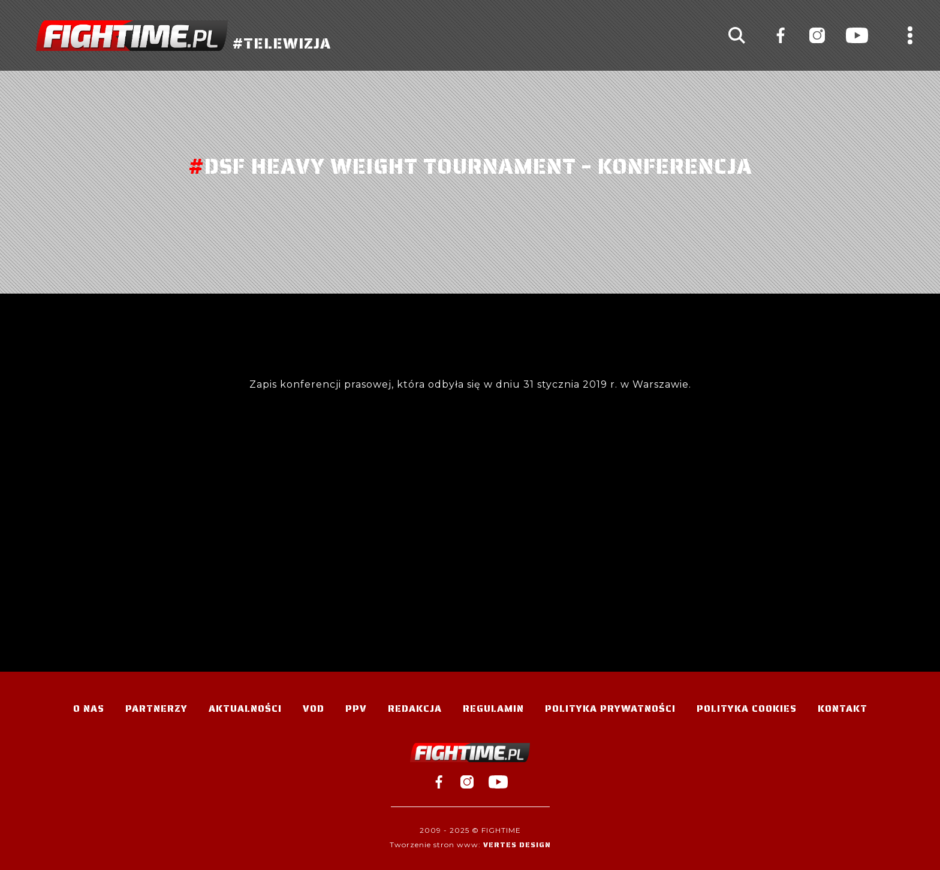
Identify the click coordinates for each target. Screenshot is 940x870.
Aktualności (245, 708)
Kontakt (842, 708)
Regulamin (493, 708)
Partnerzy (156, 708)
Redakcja (415, 708)
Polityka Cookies (747, 708)
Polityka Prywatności (610, 708)
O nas (88, 708)
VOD (313, 708)
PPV (356, 708)
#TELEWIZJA (183, 35)
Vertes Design (517, 844)
